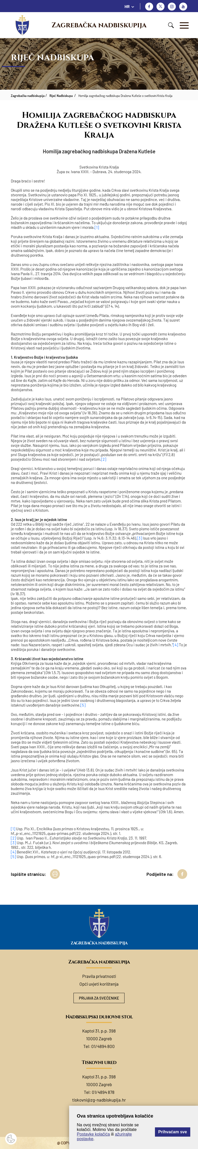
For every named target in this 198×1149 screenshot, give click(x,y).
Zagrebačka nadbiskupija (99, 25)
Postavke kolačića (93, 1134)
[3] (139, 538)
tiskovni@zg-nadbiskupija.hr (99, 1099)
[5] (83, 705)
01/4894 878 (103, 1092)
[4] (175, 644)
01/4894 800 (103, 1046)
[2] (103, 459)
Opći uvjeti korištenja (99, 983)
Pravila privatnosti (99, 976)
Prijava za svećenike (99, 998)
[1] (97, 227)
